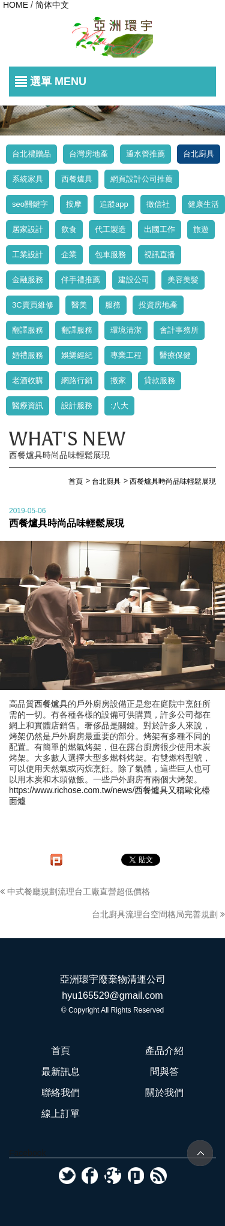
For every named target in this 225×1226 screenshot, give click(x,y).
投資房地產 (158, 304)
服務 (113, 304)
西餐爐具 (76, 178)
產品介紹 (164, 1051)
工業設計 (27, 254)
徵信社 (158, 204)
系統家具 (27, 178)
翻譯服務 (27, 330)
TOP (200, 1153)
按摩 (74, 204)
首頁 (60, 1051)
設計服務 (76, 405)
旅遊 (201, 229)
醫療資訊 (27, 405)
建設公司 (133, 279)
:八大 (119, 405)
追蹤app (114, 204)
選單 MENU (58, 82)
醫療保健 (175, 355)
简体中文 (52, 5)
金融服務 (27, 279)
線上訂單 (60, 1113)
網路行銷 (76, 380)
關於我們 (164, 1093)
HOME (15, 5)
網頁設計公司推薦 (141, 178)
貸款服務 (159, 380)
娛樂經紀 (76, 355)
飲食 (69, 229)
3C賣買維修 (32, 304)
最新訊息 (60, 1072)
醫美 (79, 304)
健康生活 (203, 204)
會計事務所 (179, 330)
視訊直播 (159, 254)
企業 (69, 254)
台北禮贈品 (31, 153)
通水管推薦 (145, 153)
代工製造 (110, 229)
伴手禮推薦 (80, 279)
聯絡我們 (60, 1093)
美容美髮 (183, 279)
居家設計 (27, 229)
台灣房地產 (88, 153)
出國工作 (159, 229)
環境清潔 (126, 330)
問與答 (164, 1072)
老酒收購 (27, 380)
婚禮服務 (27, 355)
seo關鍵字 (30, 204)
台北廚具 (198, 153)
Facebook (27, 1153)
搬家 (118, 380)
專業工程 (126, 355)
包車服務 (110, 254)
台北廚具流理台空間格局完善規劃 (158, 914)
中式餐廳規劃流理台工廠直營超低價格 (75, 891)
